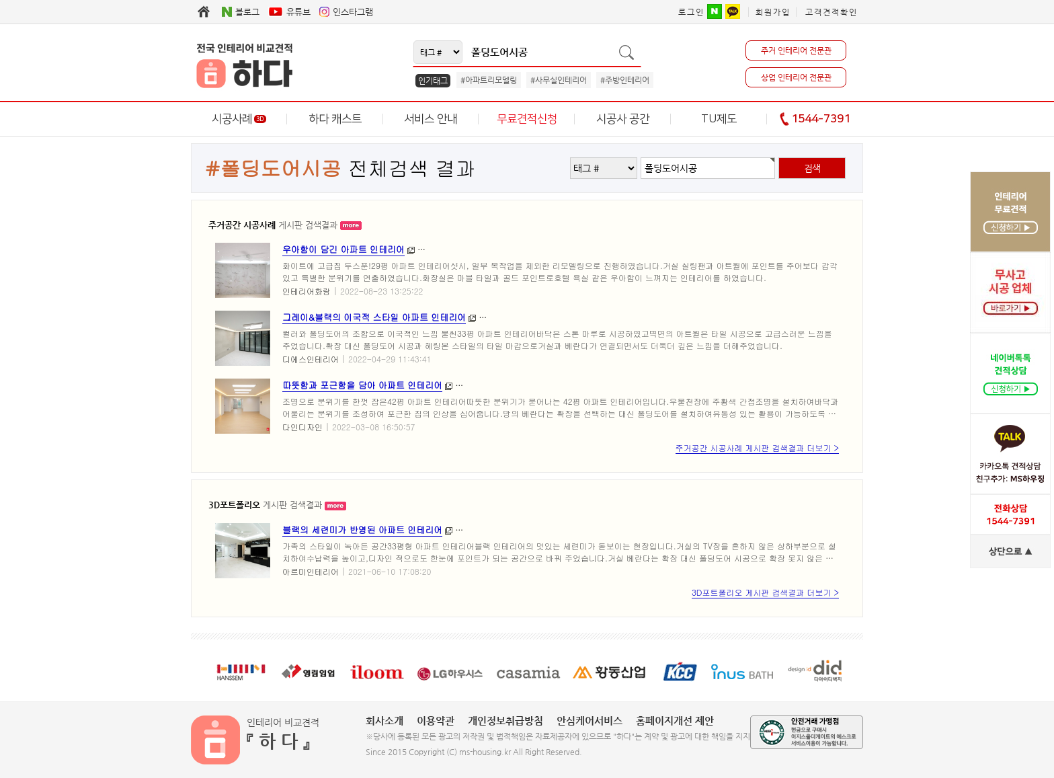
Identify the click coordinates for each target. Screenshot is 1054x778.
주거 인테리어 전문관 (796, 50)
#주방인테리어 (624, 80)
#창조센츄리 (774, 249)
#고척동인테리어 (645, 385)
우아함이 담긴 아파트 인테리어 (343, 249)
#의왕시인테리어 (645, 529)
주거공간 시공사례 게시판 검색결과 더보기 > (757, 447)
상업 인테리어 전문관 (796, 77)
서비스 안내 (430, 119)
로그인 (691, 12)
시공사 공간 (622, 119)
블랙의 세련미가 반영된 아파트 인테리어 (362, 529)
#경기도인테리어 (493, 529)
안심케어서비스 (589, 720)
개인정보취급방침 (505, 720)
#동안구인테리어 (652, 317)
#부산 (435, 249)
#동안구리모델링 (728, 317)
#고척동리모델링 (721, 385)
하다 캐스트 (335, 119)
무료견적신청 (527, 119)
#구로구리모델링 (569, 385)
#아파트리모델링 (488, 80)
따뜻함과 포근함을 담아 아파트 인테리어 (362, 385)
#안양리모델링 (580, 317)
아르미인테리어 (310, 571)
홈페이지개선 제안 (675, 720)
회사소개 (384, 720)
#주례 (726, 249)
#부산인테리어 (539, 249)
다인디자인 (302, 426)
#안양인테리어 (512, 317)
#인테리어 (479, 249)
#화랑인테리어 (674, 249)
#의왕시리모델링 (721, 529)
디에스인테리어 (310, 358)
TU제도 (719, 119)
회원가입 (773, 12)
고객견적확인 (831, 12)
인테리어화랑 (306, 291)
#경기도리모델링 (569, 529)
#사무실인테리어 (558, 80)
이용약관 (435, 720)
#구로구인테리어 (493, 385)
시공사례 (239, 119)
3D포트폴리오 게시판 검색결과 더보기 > (765, 592)
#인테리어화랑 (606, 249)
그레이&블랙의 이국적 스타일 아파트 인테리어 (374, 317)
